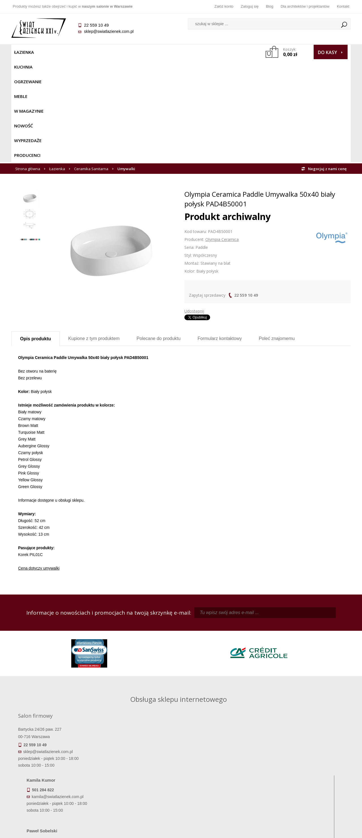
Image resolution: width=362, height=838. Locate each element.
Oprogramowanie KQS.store (326, 830)
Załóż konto (223, 6)
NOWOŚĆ (165, 52)
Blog (269, 6)
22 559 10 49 (246, 192)
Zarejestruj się (223, 768)
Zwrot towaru (53, 792)
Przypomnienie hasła (223, 776)
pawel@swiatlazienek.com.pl (141, 684)
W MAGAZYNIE (135, 52)
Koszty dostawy (53, 776)
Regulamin (138, 760)
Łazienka (24, 52)
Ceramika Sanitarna (91, 65)
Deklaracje (53, 800)
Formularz (219, 235)
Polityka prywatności (139, 784)
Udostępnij (194, 208)
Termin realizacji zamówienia (54, 760)
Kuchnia (50, 52)
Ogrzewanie (79, 52)
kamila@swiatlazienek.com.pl (142, 634)
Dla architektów (308, 776)
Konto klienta (223, 784)
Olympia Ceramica (222, 136)
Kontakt (343, 6)
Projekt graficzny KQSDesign (270, 830)
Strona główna (27, 65)
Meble (106, 52)
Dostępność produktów (54, 768)
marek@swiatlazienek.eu (272, 663)
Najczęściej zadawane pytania (138, 768)
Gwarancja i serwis (53, 784)
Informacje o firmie (308, 768)
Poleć (277, 235)
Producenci (229, 52)
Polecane (159, 235)
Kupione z (93, 235)
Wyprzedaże (196, 52)
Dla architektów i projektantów (305, 6)
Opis (35, 235)
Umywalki (126, 65)
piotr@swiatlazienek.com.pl (274, 634)
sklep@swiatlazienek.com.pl (108, 31)
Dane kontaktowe (308, 760)
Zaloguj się (249, 6)
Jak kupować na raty (138, 776)
